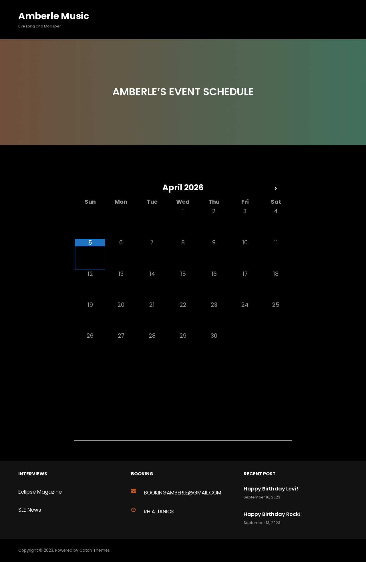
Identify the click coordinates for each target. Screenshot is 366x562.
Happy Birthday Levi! (271, 488)
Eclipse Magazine (40, 491)
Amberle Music (53, 15)
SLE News (29, 509)
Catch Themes (94, 550)
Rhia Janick (159, 511)
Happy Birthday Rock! (272, 514)
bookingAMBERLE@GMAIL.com (182, 492)
